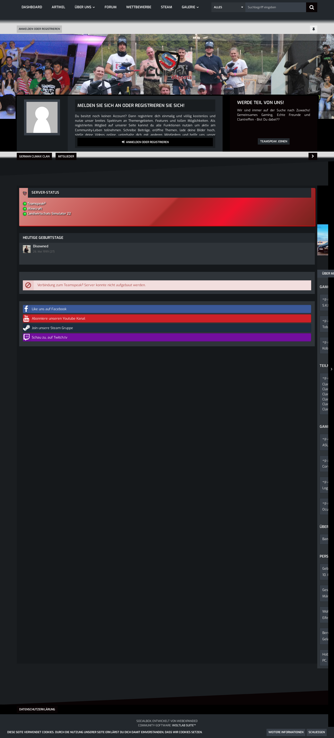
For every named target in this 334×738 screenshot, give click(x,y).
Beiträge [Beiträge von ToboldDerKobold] (60, 258)
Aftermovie (79, 395)
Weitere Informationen (285, 732)
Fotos (64, 390)
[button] (228, 7)
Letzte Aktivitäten (89, 272)
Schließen (317, 732)
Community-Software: (167, 725)
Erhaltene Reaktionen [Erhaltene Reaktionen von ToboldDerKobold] (87, 258)
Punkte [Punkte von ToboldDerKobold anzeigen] (114, 258)
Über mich (30, 272)
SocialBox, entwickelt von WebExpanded (167, 721)
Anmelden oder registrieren (39, 29)
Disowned (258, 236)
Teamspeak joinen (273, 141)
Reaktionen (124, 272)
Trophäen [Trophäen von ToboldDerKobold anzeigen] (134, 258)
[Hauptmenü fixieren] (313, 29)
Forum (53, 390)
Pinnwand (56, 272)
